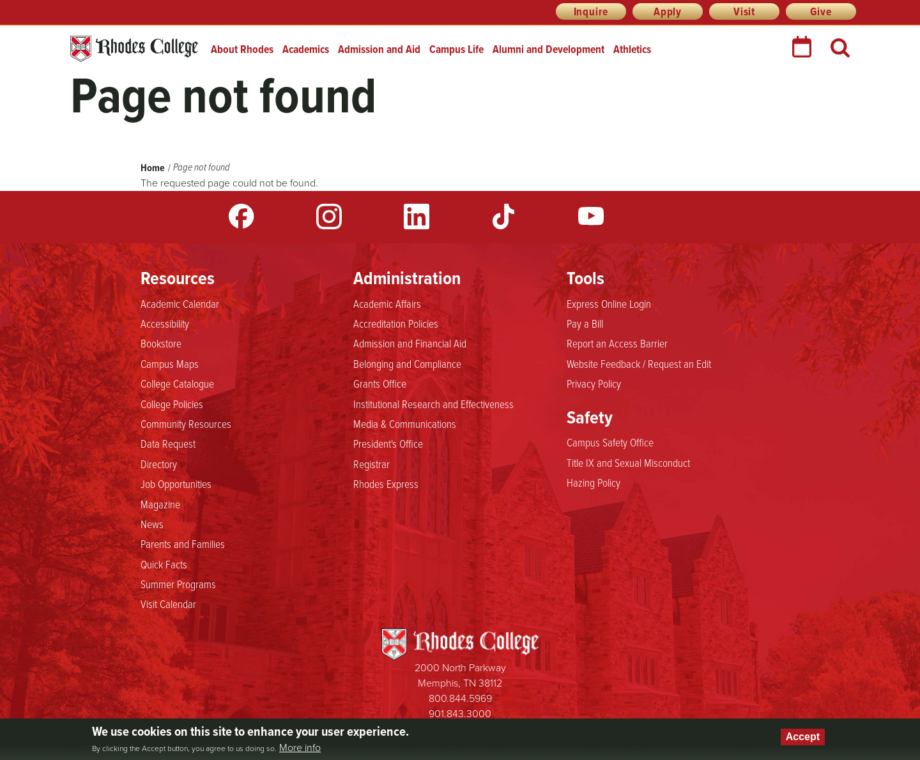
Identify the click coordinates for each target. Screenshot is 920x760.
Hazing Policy (593, 482)
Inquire (591, 11)
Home (153, 167)
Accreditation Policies (395, 323)
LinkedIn (416, 216)
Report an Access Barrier (617, 343)
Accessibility (165, 323)
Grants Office (379, 383)
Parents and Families (183, 543)
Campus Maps (170, 363)
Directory (159, 463)
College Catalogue (177, 383)
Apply (668, 11)
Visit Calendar (168, 603)
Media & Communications (404, 423)
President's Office (388, 443)
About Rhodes (242, 49)
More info (300, 748)
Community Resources (186, 423)
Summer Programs (178, 583)
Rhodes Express (385, 483)
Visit (744, 11)
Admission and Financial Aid (409, 343)
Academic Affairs (387, 303)
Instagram (329, 216)
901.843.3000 (460, 713)
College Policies (172, 403)
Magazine (160, 504)
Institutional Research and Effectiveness (433, 403)
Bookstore (161, 343)
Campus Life (456, 49)
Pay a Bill (585, 323)
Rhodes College (134, 49)
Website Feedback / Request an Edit (639, 363)
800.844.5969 (460, 698)
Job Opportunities (176, 483)
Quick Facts (164, 564)
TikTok (503, 216)
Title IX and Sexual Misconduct (628, 462)
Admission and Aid (379, 49)
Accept (803, 736)
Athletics (632, 49)
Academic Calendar (180, 303)
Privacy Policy (594, 383)
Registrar (371, 463)
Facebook (241, 216)
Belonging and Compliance (407, 363)
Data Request (168, 443)
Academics (305, 49)
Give (820, 11)
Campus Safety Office (610, 442)
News (152, 523)
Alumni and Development (548, 49)
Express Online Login (609, 303)
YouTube (591, 216)
